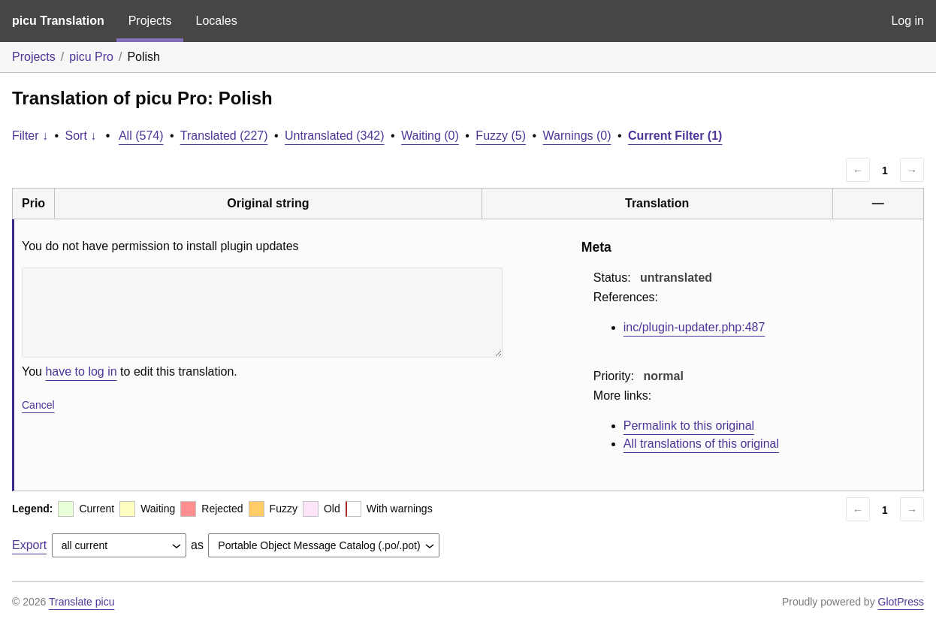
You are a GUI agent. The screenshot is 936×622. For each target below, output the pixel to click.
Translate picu (81, 602)
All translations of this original (701, 443)
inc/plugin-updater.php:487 (694, 327)
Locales (216, 20)
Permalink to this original (688, 425)
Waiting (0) (430, 135)
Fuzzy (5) (501, 135)
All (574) (141, 135)
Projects (150, 20)
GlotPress (901, 602)
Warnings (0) (577, 135)
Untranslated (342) (335, 135)
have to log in (80, 371)
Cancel (38, 405)
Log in (907, 20)
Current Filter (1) (675, 135)
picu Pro (91, 56)
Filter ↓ (30, 135)
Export (29, 545)
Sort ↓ (81, 135)
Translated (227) (224, 135)
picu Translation (58, 20)
